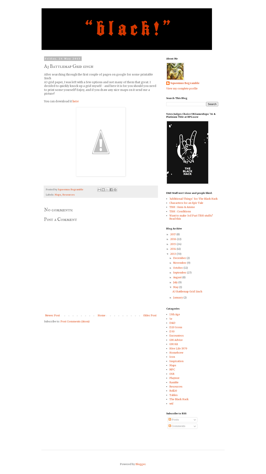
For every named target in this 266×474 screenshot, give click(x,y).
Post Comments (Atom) (75, 321)
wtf (171, 403)
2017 (173, 234)
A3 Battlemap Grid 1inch (187, 291)
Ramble (174, 382)
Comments (177, 426)
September (180, 272)
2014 (173, 248)
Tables (173, 395)
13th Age (174, 314)
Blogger (140, 464)
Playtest (174, 378)
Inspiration (176, 361)
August (177, 277)
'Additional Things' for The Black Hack (193, 198)
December (180, 258)
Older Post (149, 315)
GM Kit (173, 344)
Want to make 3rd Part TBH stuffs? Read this (191, 217)
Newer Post (52, 315)
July (175, 282)
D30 (172, 331)
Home (101, 315)
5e (170, 318)
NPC (172, 369)
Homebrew (176, 352)
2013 (173, 253)
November (180, 262)
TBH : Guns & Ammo (182, 207)
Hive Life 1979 (178, 348)
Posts (174, 419)
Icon (172, 356)
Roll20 (173, 390)
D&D (172, 322)
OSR (171, 373)
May (176, 287)
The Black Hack (178, 399)
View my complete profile (182, 88)
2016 (173, 239)
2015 (173, 244)
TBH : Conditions (180, 211)
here (76, 101)
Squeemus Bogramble (184, 83)
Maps (58, 194)
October (178, 267)
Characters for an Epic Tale (186, 202)
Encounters (176, 335)
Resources (68, 194)
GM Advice (176, 340)
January (178, 297)
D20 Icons (175, 327)
